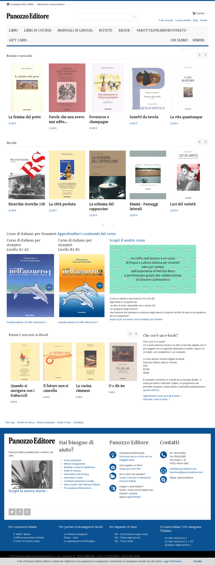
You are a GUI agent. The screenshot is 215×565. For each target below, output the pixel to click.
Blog (195, 20)
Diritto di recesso (72, 470)
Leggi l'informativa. (172, 561)
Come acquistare (72, 460)
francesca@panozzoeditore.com (186, 472)
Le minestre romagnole (76, 534)
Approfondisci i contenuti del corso (87, 234)
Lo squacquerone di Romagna (79, 541)
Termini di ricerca (26, 422)
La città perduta (62, 204)
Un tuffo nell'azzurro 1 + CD (179, 541)
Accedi (203, 20)
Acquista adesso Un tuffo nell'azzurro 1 (30, 289)
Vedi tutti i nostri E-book (155, 399)
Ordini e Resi (64, 422)
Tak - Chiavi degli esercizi (127, 537)
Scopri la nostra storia (27, 491)
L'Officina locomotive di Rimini (28, 537)
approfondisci (134, 497)
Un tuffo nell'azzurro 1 (176, 538)
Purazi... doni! (71, 537)
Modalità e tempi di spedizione (79, 467)
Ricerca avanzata (46, 422)
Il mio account (166, 20)
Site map (9, 422)
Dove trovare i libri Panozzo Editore (82, 484)
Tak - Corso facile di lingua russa (131, 534)
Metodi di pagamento (74, 463)
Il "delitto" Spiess (22, 534)
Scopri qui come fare (129, 469)
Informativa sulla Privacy (76, 474)
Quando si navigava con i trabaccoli (22, 391)
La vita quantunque (186, 117)
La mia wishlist (183, 20)
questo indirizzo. (151, 390)
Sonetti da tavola (144, 117)
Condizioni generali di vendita (79, 481)
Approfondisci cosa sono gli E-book (161, 396)
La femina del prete (24, 117)
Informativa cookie (73, 477)
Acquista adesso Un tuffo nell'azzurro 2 (81, 289)
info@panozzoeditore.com (183, 469)
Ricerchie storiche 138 (26, 204)
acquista (133, 493)
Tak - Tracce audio (123, 541)
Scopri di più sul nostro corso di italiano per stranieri (136, 319)
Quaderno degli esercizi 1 (178, 545)
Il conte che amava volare (26, 541)
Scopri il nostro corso (127, 240)
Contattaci (78, 422)
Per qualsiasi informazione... (78, 488)
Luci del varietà (183, 204)
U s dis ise (117, 386)
